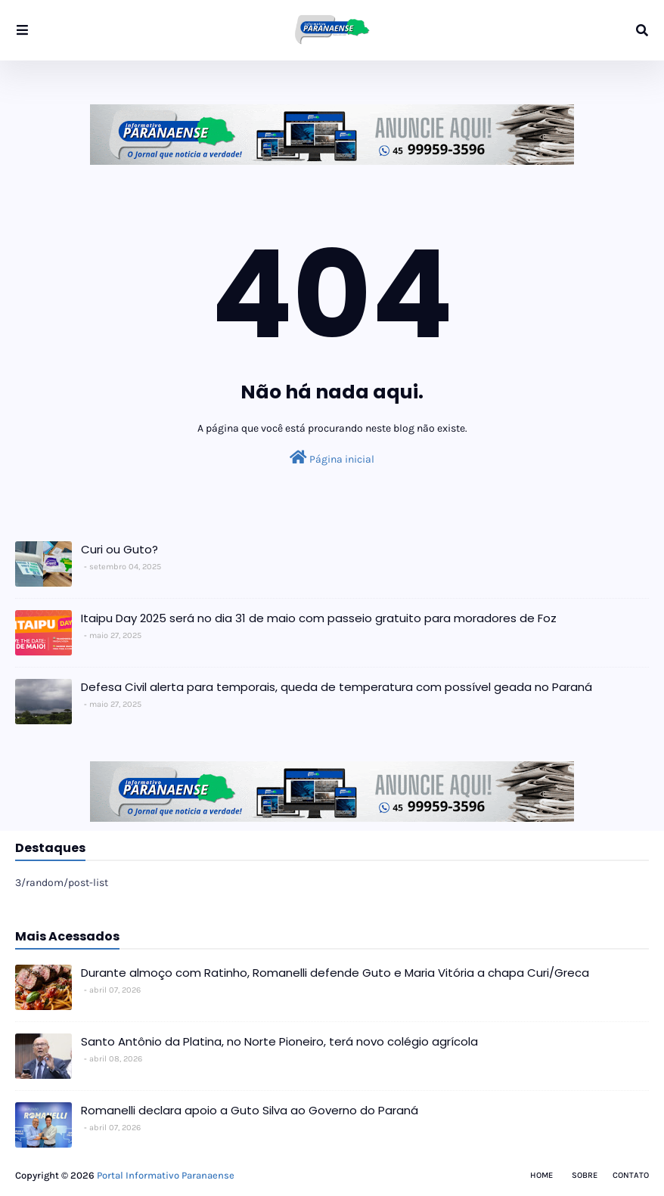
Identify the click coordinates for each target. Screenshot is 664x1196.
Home (541, 1175)
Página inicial (332, 458)
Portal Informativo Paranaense (165, 1175)
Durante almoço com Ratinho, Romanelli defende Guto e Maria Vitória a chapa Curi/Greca (335, 973)
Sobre (584, 1175)
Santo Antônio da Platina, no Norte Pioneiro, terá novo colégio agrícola (279, 1041)
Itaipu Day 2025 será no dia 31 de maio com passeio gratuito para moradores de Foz (319, 618)
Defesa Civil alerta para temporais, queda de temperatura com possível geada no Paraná (336, 687)
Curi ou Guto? (119, 549)
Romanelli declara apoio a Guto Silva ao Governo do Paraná (249, 1110)
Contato (631, 1175)
